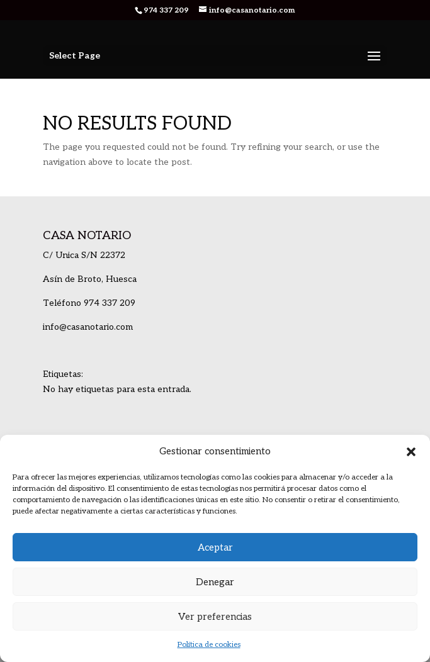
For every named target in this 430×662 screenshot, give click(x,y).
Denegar (215, 582)
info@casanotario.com (88, 327)
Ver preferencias (215, 616)
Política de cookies (209, 644)
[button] (411, 452)
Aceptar (215, 547)
